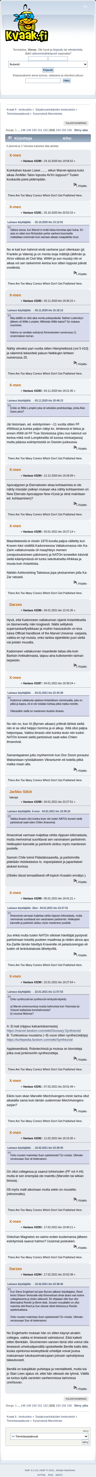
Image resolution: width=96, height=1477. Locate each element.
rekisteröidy (75, 49)
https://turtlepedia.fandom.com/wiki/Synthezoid (39, 1040)
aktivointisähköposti (44, 53)
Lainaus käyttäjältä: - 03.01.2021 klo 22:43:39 (35, 692)
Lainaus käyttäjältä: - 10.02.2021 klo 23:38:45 (35, 1147)
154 (58, 130)
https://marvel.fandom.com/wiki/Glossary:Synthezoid (44, 1031)
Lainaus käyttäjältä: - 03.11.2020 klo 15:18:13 (35, 310)
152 (45, 130)
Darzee (15, 604)
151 (39, 130)
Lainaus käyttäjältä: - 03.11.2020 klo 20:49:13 (35, 400)
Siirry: (86, 1430)
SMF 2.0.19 (31, 1470)
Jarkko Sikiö (20, 791)
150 (34, 130)
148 (23, 130)
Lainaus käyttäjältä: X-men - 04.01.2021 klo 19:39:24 (38, 811)
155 (63, 130)
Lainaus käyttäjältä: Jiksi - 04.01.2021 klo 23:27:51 (37, 908)
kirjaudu (58, 49)
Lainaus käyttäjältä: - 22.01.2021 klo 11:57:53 (35, 991)
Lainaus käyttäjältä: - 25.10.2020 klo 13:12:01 (35, 222)
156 (69, 130)
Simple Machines (65, 1470)
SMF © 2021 (47, 1470)
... (18, 130)
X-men (15, 155)
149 (28, 130)
